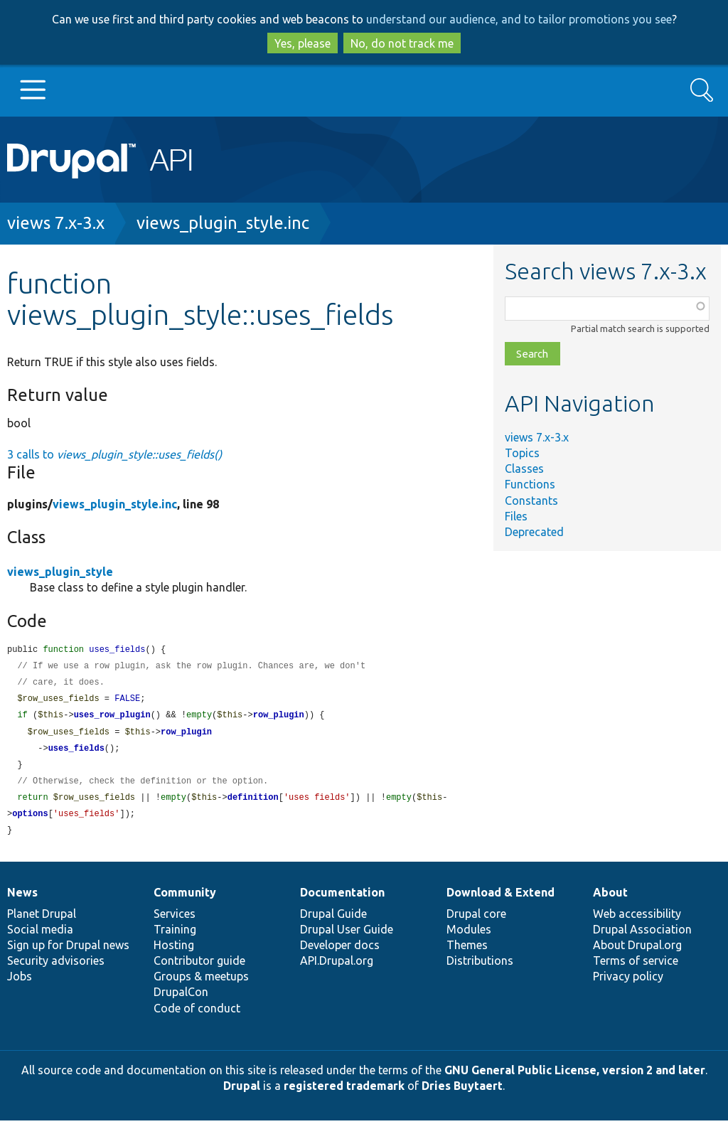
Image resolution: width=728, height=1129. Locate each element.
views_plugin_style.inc (222, 222)
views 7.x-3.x (56, 222)
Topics (522, 452)
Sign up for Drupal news (68, 953)
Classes (524, 468)
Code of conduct (197, 1016)
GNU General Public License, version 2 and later (574, 1078)
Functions (530, 484)
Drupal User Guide (346, 937)
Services (175, 922)
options (30, 821)
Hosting (174, 953)
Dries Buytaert (462, 1094)
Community (185, 900)
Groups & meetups (201, 984)
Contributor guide (199, 969)
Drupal (241, 1094)
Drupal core (476, 922)
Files (516, 516)
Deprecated (534, 531)
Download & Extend (500, 900)
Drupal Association (642, 937)
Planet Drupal (41, 922)
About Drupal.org (637, 953)
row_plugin (278, 718)
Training (175, 937)
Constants (531, 500)
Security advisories (56, 969)
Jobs (19, 984)
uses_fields (76, 753)
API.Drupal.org (336, 969)
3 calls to (114, 454)
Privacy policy (628, 984)
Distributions (479, 969)
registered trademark (344, 1094)
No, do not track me (402, 43)
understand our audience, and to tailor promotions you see (519, 19)
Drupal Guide (333, 922)
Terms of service (635, 969)
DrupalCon (181, 1000)
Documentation (342, 900)
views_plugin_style (60, 571)
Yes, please (302, 43)
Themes (467, 953)
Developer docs (340, 953)
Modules (468, 937)
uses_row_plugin (112, 718)
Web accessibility (637, 922)
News (22, 900)
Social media (40, 937)
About (610, 900)
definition (253, 804)
